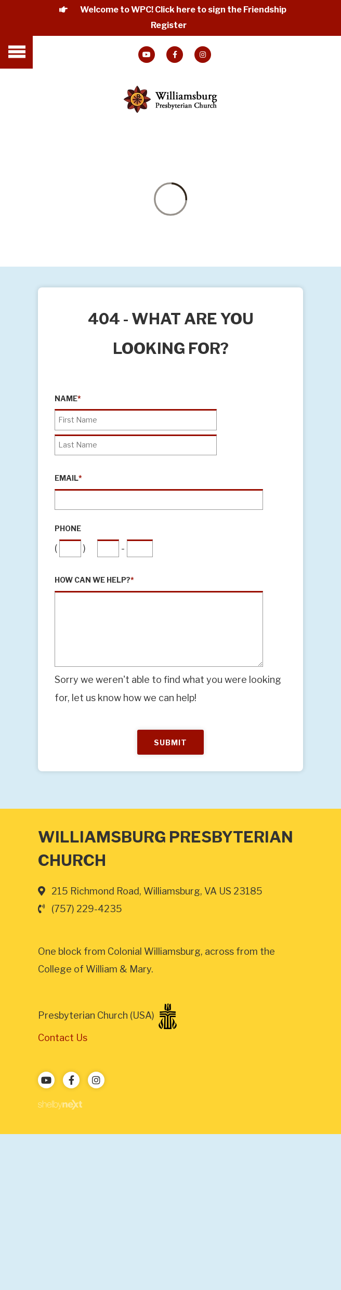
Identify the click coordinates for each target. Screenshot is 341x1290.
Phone (68, 528)
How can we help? (94, 580)
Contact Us (62, 1037)
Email (68, 478)
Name (68, 398)
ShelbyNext (60, 1105)
